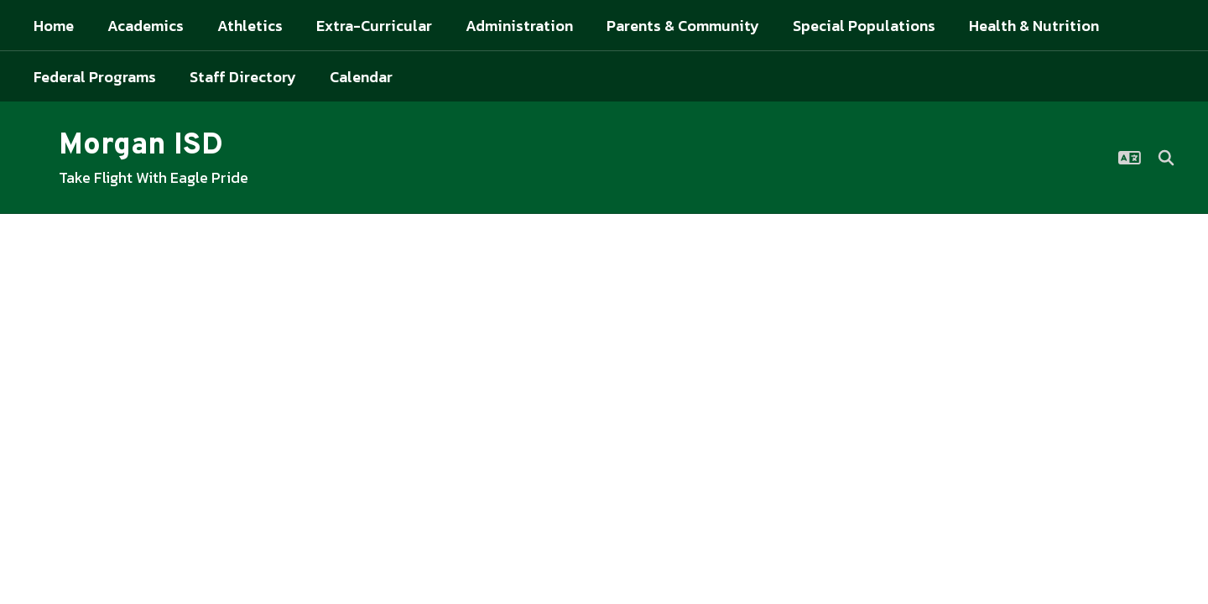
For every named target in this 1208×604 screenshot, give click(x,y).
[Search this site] (1166, 157)
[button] (1129, 157)
